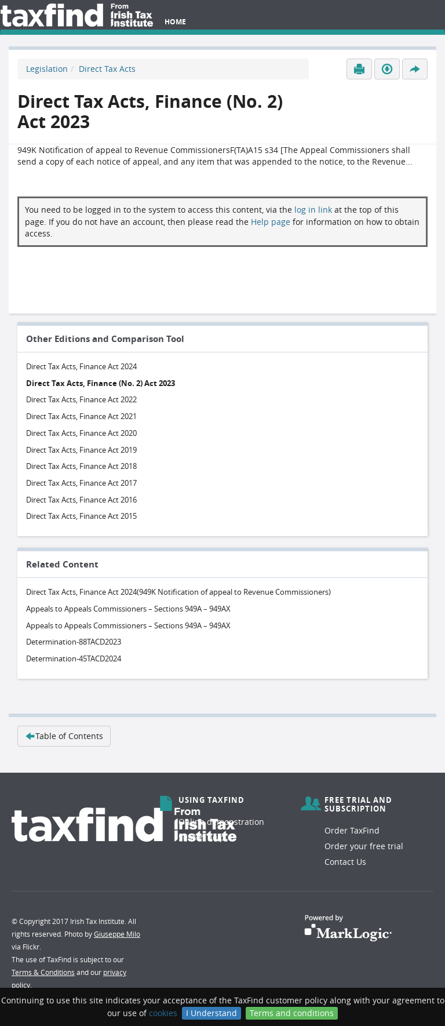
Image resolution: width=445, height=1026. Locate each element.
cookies (163, 1012)
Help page (270, 221)
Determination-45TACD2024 (73, 658)
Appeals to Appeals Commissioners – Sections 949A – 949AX (128, 608)
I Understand (211, 1012)
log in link (313, 209)
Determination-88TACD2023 (73, 641)
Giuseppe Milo (117, 933)
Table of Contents (64, 735)
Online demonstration (221, 821)
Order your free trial (363, 846)
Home (175, 22)
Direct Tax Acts (107, 68)
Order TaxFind (352, 830)
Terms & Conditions (43, 972)
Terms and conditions (292, 1012)
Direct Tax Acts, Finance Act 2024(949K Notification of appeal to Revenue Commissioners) (178, 592)
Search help (201, 837)
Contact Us (345, 861)
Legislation (47, 68)
